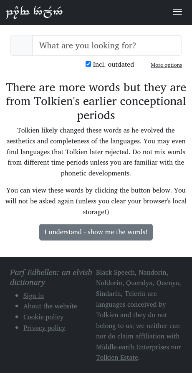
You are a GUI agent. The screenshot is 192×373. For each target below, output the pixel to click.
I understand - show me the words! (96, 231)
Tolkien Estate (117, 357)
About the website (50, 305)
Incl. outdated (110, 64)
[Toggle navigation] (177, 11)
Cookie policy (43, 316)
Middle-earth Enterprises (132, 346)
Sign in (33, 295)
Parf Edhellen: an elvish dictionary (34, 12)
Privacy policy (44, 327)
